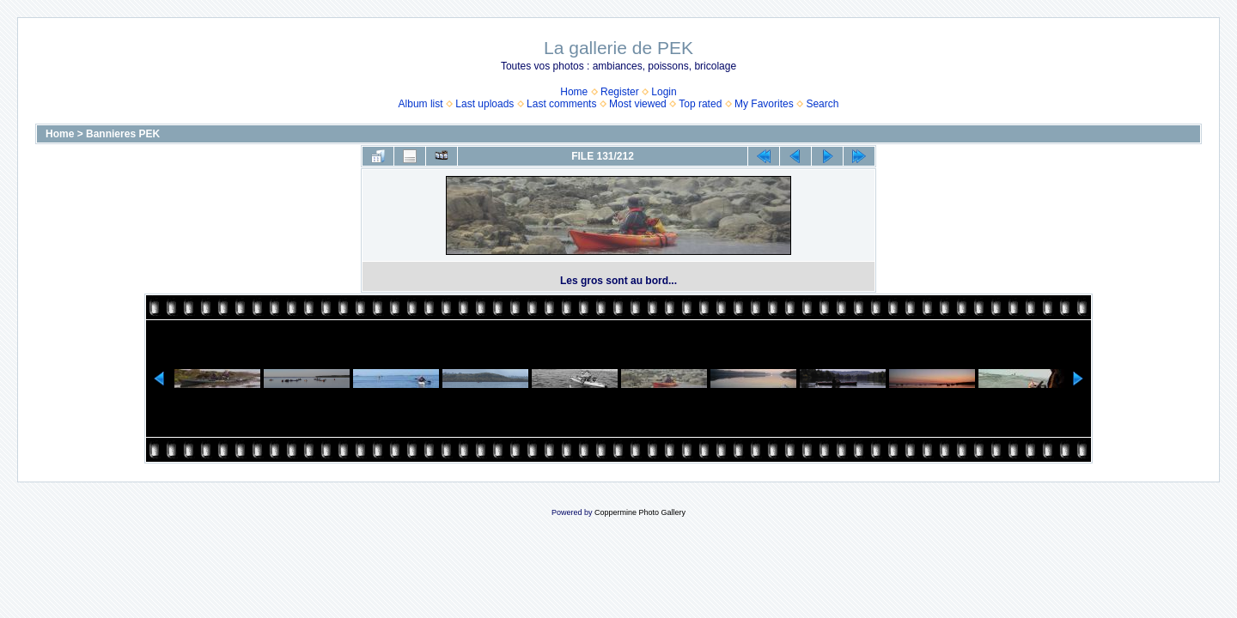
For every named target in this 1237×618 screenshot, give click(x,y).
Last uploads (484, 104)
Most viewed (638, 104)
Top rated (700, 104)
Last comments (561, 104)
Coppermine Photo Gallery (640, 512)
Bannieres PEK (123, 134)
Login (663, 92)
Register (619, 92)
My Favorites (764, 104)
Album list (421, 104)
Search (822, 104)
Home (574, 92)
